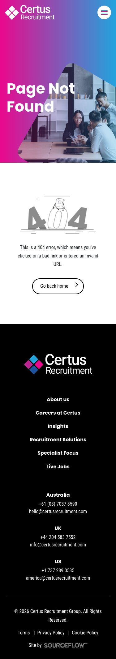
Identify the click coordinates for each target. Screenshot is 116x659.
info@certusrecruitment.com (58, 545)
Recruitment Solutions (58, 439)
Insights (58, 426)
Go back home (54, 286)
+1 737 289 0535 (58, 570)
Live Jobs (58, 466)
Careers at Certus (58, 412)
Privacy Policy (51, 633)
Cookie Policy (85, 633)
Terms (24, 633)
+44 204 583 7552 (58, 537)
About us (58, 399)
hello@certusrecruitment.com (58, 511)
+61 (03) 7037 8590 (58, 504)
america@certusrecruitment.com (58, 578)
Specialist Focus (57, 453)
